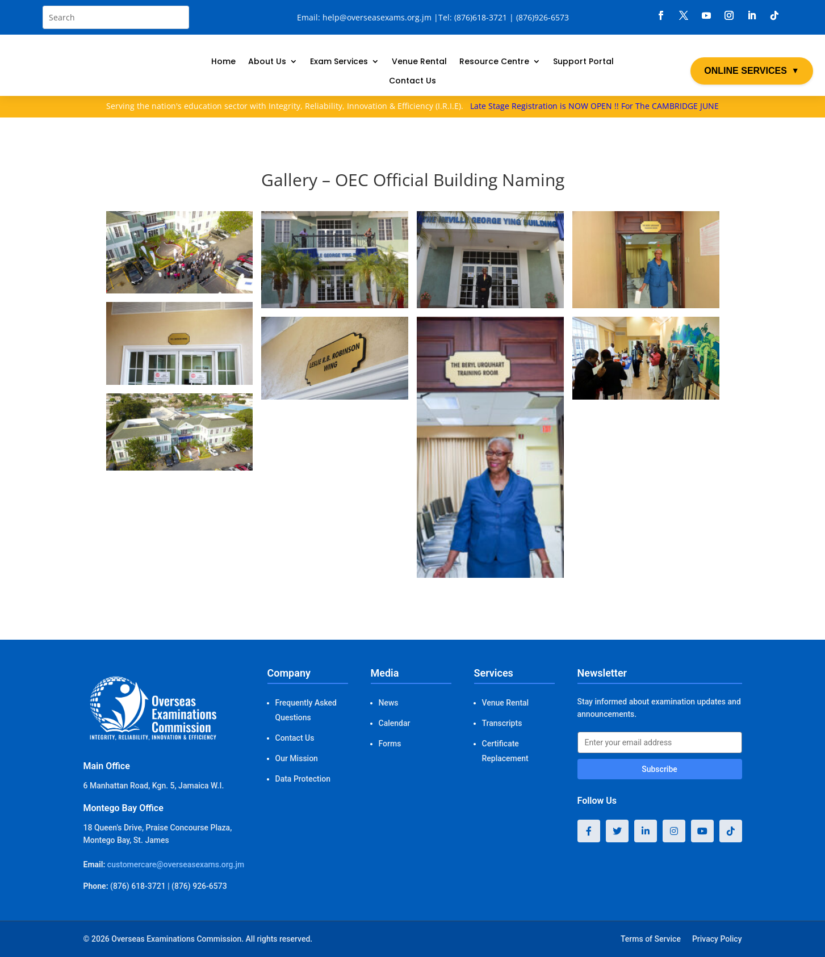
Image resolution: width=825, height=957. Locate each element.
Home (223, 62)
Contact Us (412, 81)
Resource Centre (494, 62)
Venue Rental (419, 62)
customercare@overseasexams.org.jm (175, 864)
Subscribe (659, 769)
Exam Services (339, 62)
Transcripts (502, 723)
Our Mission (296, 758)
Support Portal (583, 62)
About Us (267, 62)
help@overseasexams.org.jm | (380, 17)
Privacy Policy (717, 938)
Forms (390, 743)
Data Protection (302, 778)
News (389, 702)
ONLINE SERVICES (751, 71)
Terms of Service (651, 938)
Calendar (395, 723)
